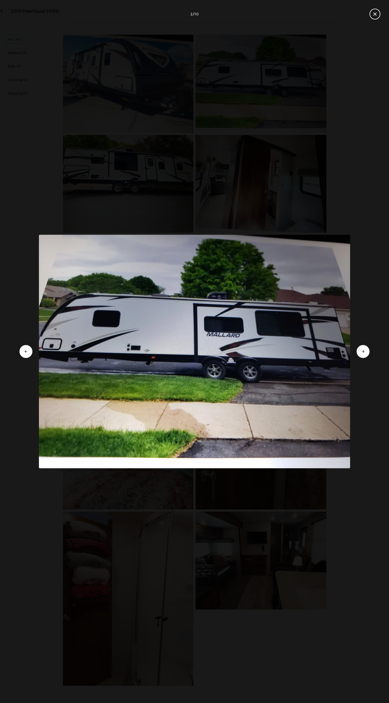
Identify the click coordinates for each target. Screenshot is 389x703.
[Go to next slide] (363, 351)
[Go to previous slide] (25, 351)
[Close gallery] (375, 14)
